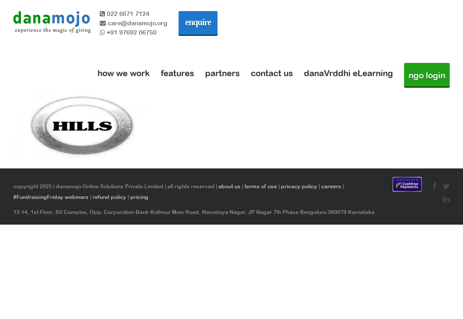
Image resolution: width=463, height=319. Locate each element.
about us (229, 186)
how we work (123, 73)
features (177, 73)
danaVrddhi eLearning (348, 73)
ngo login (427, 75)
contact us (272, 73)
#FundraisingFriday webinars (51, 197)
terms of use (261, 186)
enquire (198, 22)
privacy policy (299, 186)
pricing (139, 197)
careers (331, 186)
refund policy (109, 197)
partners (222, 73)
